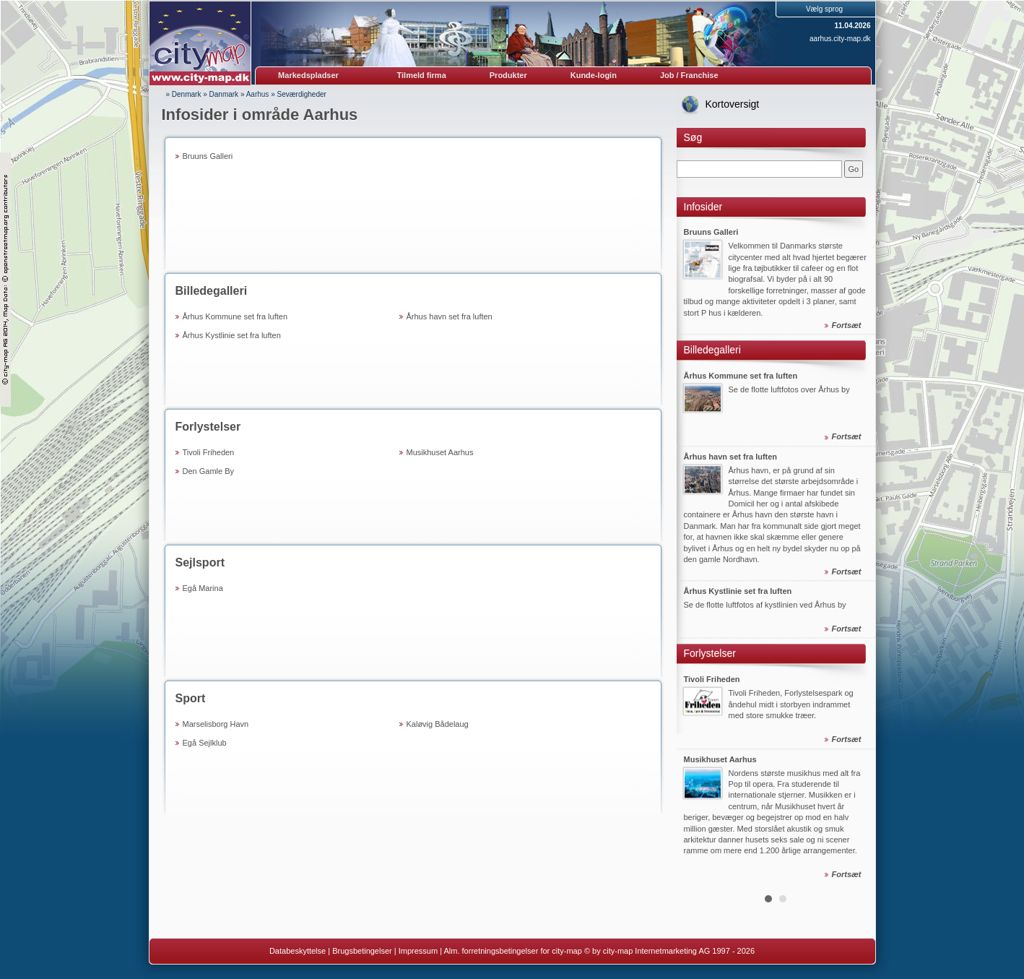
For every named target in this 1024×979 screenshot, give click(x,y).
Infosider (703, 206)
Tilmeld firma (421, 75)
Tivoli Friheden (209, 452)
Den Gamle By (209, 471)
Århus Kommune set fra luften (235, 316)
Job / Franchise (689, 75)
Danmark (224, 94)
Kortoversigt (733, 104)
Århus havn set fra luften (450, 316)
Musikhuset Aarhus (440, 452)
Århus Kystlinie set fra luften (232, 335)
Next (856, 551)
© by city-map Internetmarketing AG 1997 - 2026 (669, 950)
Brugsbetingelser (362, 950)
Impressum (418, 950)
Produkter (508, 75)
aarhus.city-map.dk (840, 39)
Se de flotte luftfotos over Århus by (789, 389)
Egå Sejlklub (205, 742)
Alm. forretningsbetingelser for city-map (512, 950)
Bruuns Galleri (208, 156)
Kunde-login (593, 75)
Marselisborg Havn (216, 724)
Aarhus (257, 94)
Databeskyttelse (297, 950)
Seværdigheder (301, 94)
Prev (695, 551)
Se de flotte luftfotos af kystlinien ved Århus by (765, 605)
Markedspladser (308, 75)
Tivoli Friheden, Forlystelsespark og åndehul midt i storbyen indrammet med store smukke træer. (791, 704)
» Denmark (183, 94)
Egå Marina (203, 588)
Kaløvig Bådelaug (438, 724)
